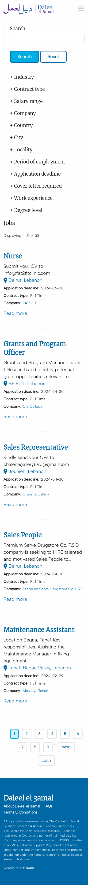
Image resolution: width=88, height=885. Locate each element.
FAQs (48, 806)
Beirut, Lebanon (23, 280)
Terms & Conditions (21, 812)
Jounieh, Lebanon (25, 471)
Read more (15, 313)
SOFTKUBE (27, 868)
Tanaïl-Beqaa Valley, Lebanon (37, 668)
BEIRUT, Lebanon (25, 383)
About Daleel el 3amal (22, 806)
